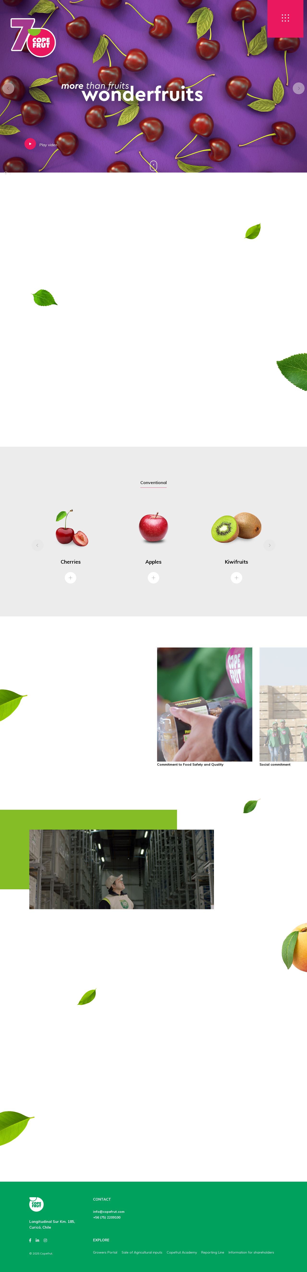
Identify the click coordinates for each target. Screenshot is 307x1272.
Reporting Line (212, 1252)
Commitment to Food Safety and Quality (190, 764)
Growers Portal (105, 1252)
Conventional (153, 482)
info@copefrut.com (108, 1211)
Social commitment (275, 764)
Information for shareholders (251, 1252)
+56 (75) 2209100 (106, 1217)
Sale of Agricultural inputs (142, 1252)
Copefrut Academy (182, 1252)
